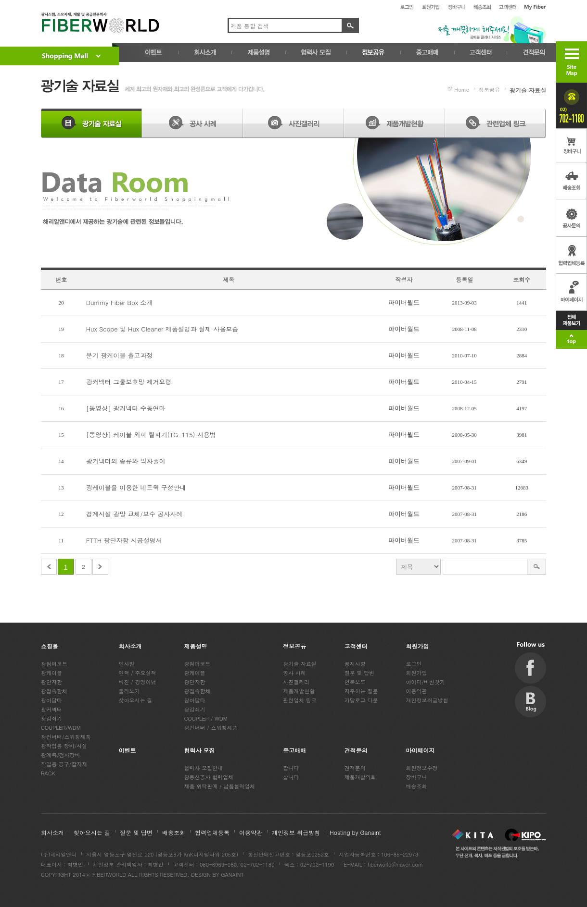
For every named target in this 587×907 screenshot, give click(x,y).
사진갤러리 (296, 682)
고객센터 (356, 646)
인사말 (127, 663)
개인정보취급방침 (427, 700)
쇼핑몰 (49, 646)
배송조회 (416, 786)
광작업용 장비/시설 (64, 745)
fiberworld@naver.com (395, 864)
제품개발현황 (299, 691)
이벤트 (127, 750)
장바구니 (416, 777)
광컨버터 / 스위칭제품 (211, 727)
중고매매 (294, 750)
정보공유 (294, 646)
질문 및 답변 (359, 672)
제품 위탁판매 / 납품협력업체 (219, 786)
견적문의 (356, 750)
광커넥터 (51, 709)
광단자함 (51, 682)
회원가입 (417, 646)
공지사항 (355, 663)
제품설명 (195, 646)
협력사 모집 (199, 750)
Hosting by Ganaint (355, 832)
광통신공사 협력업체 (209, 777)
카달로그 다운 (361, 700)
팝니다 (291, 768)
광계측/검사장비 (60, 755)
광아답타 (51, 700)
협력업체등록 (212, 832)
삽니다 (291, 777)
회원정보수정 (422, 768)
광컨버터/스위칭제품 (66, 736)
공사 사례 (294, 672)
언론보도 (355, 682)
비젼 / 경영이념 (137, 682)
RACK (48, 773)
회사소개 (130, 646)
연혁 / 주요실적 (137, 672)
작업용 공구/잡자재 (64, 764)
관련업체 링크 (300, 700)
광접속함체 (54, 691)
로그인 (414, 663)
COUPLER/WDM (61, 727)
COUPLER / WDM (206, 718)
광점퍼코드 (54, 663)
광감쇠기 (51, 718)
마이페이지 (420, 750)
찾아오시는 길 (136, 700)
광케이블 (51, 672)
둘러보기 (129, 691)
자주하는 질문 (361, 691)
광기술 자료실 (300, 663)
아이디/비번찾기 (426, 682)
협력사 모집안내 (203, 768)
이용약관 (416, 691)
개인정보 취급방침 (296, 832)
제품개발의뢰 (360, 777)
